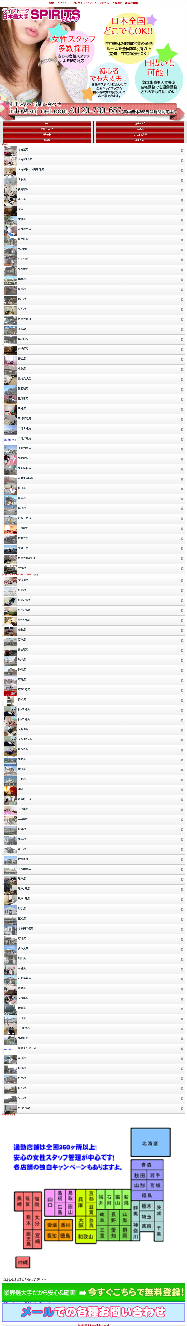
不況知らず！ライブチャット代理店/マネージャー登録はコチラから (26, 1302)
